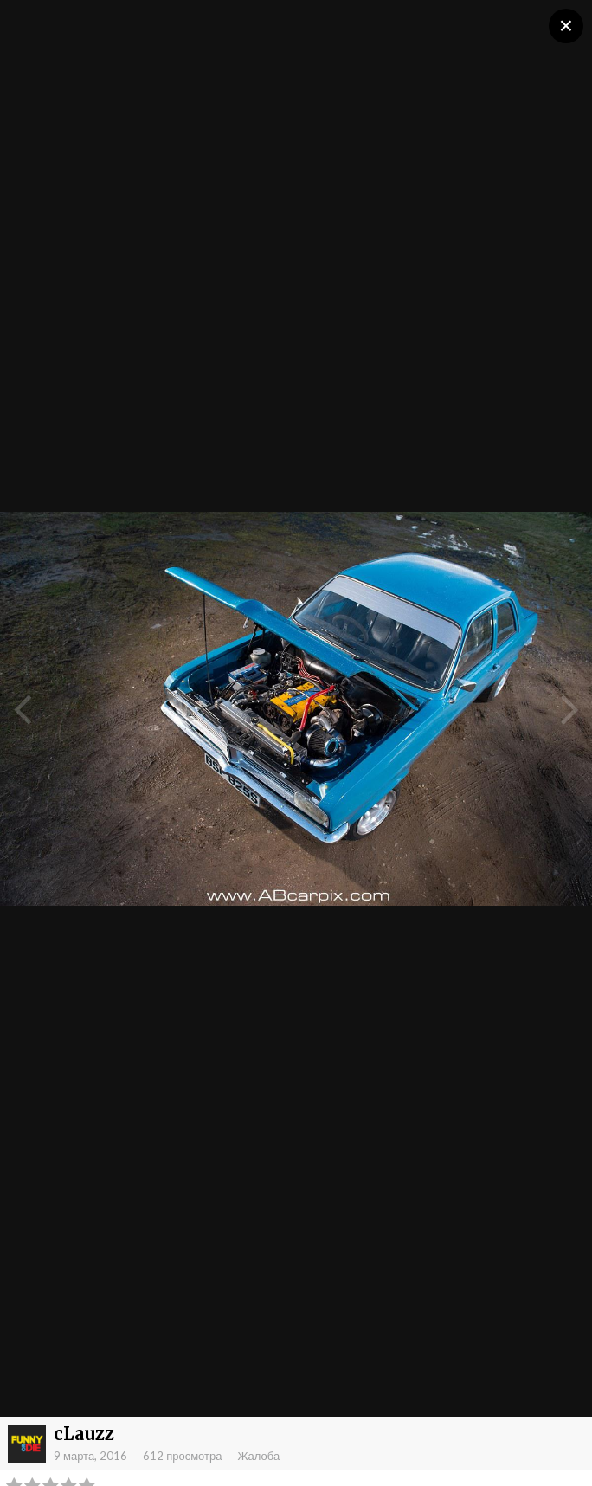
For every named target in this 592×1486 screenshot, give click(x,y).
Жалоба (258, 1456)
